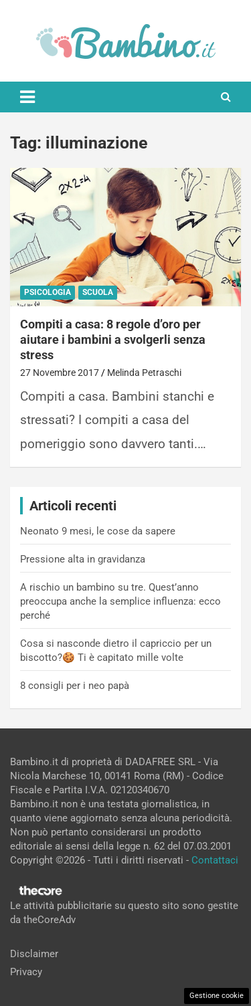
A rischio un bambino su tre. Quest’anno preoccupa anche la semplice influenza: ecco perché (120, 601)
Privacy (26, 972)
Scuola (97, 292)
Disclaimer (34, 954)
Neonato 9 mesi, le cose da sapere (97, 531)
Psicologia (47, 292)
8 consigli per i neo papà (74, 686)
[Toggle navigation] (27, 97)
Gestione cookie (216, 995)
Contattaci (214, 860)
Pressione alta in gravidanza (82, 559)
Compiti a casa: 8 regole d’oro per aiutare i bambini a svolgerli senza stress (112, 340)
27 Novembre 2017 (59, 372)
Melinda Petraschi (144, 372)
